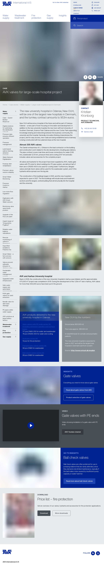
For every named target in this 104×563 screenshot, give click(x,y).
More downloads (61, 513)
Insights (62, 15)
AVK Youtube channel (73, 432)
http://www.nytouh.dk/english (83, 350)
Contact (76, 13)
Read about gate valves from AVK (79, 390)
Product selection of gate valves (78, 397)
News (75, 2)
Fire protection (36, 16)
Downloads (77, 5)
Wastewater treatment (20, 16)
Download (44, 513)
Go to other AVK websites (60, 2)
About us (76, 10)
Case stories (78, 8)
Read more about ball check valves (79, 481)
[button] (10, 112)
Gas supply (50, 16)
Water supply (6, 16)
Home (5, 105)
